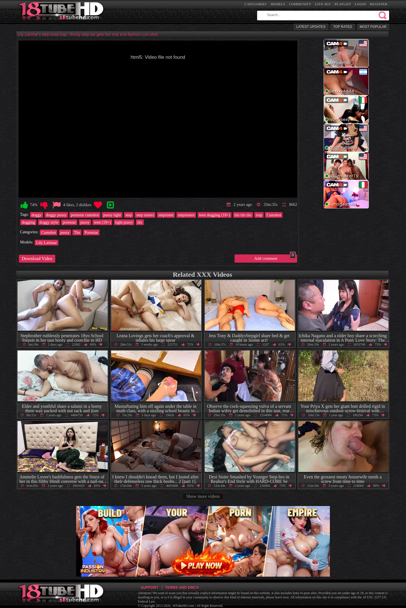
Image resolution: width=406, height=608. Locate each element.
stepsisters (186, 215)
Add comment (275, 257)
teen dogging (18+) (214, 215)
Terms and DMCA (182, 587)
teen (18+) (102, 222)
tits (139, 222)
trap (259, 215)
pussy (85, 222)
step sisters (145, 215)
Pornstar (91, 232)
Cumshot (273, 215)
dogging (28, 222)
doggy (37, 215)
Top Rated (342, 27)
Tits (77, 232)
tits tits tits (243, 215)
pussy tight (112, 215)
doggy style (48, 222)
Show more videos (203, 496)
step (128, 215)
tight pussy (124, 222)
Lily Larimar (46, 242)
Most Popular (373, 27)
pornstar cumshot (85, 215)
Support (149, 587)
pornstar (69, 222)
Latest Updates (310, 27)
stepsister (166, 215)
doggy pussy (56, 215)
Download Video (37, 258)
